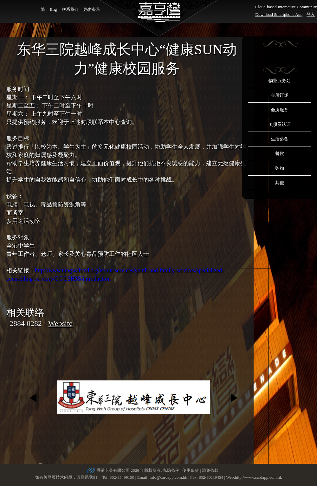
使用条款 (190, 470)
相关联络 (25, 312)
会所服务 (279, 109)
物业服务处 (279, 80)
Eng (53, 9)
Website (60, 323)
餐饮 (279, 153)
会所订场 (279, 95)
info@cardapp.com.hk (169, 477)
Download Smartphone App (278, 14)
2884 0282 (26, 323)
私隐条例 (171, 470)
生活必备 (279, 139)
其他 (279, 182)
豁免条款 (210, 470)
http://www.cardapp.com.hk (258, 477)
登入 (311, 14)
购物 (279, 168)
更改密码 (91, 9)
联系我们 (70, 9)
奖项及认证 (279, 124)
